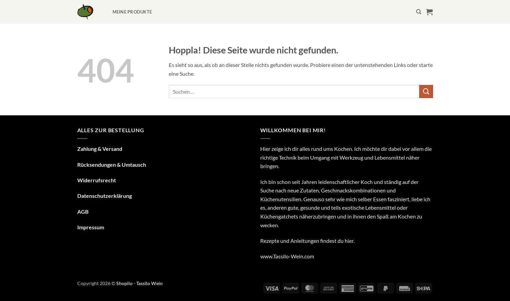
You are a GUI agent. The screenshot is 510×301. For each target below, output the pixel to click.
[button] (429, 11)
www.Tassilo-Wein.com (287, 256)
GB (84, 211)
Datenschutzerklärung (104, 195)
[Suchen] (418, 11)
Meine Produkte (132, 12)
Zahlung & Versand (99, 148)
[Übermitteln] (426, 91)
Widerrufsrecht (96, 180)
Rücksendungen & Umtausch (111, 164)
